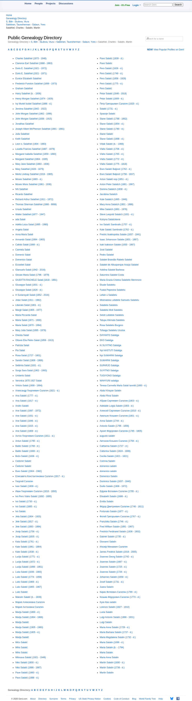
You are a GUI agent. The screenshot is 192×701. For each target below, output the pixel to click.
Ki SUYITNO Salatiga (110, 345)
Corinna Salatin (107, 461)
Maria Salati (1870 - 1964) (28, 325)
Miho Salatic (21, 652)
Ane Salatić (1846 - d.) (26, 421)
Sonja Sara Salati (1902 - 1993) (31, 370)
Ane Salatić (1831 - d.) (26, 415)
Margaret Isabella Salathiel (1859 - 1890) (35, 154)
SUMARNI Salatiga (109, 360)
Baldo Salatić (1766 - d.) (27, 446)
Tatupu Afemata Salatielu (112, 320)
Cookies (107, 699)
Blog (134, 699)
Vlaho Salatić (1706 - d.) (112, 149)
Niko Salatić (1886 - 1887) (28, 667)
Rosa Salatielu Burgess (111, 325)
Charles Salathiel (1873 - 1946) (30, 58)
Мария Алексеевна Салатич (30, 602)
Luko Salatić (21, 592)
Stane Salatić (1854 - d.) (112, 124)
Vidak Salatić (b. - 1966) (112, 144)
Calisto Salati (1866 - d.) (27, 244)
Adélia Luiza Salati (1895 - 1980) (31, 224)
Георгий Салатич (24, 481)
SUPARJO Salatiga (109, 365)
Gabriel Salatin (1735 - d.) (112, 536)
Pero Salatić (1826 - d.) (111, 68)
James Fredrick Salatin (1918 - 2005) (118, 552)
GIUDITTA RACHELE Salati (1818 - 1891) (36, 280)
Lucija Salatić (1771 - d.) (27, 556)
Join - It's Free (122, 5)
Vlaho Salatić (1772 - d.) (112, 159)
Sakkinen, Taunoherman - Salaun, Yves (25, 24)
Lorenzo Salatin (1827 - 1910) (115, 607)
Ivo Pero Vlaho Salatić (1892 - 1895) (33, 496)
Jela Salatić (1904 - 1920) (28, 516)
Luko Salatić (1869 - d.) (27, 582)
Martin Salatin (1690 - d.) (112, 662)
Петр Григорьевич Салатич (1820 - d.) (119, 103)
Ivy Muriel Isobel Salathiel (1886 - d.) (33, 103)
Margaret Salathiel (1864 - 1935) (31, 159)
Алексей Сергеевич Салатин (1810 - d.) (120, 410)
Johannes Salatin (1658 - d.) (114, 577)
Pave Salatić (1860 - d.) (27, 672)
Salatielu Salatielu (109, 305)
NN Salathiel (21, 189)
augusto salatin (107, 436)
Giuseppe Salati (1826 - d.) (28, 290)
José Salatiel (106, 249)
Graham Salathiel (24, 88)
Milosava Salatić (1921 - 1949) (30, 657)
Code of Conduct (121, 699)
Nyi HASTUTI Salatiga (111, 350)
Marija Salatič (22, 637)
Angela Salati (22, 229)
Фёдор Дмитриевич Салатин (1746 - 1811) (122, 506)
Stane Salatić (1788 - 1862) (113, 118)
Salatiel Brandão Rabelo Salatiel (116, 259)
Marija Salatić (22, 622)
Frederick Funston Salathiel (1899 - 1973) (36, 83)
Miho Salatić (21, 647)
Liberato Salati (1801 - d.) (28, 305)
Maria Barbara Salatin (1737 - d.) (116, 632)
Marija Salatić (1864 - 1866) (29, 617)
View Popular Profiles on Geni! (165, 49)
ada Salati (20, 219)
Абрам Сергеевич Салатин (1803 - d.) (119, 400)
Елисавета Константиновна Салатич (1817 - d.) (39, 476)
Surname (54, 699)
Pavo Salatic (106, 63)
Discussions (66, 3)
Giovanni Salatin (108, 541)
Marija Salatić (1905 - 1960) (29, 627)
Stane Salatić (106, 134)
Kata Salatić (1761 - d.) (26, 541)
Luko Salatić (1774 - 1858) (28, 577)
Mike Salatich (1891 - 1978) (113, 209)
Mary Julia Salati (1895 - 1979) (30, 330)
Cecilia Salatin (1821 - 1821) (114, 456)
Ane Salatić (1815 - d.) (26, 426)
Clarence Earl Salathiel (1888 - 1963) (33, 63)
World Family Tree (147, 699)
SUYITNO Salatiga (109, 370)
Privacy (72, 699)
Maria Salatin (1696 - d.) (112, 642)
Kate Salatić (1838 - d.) (26, 552)
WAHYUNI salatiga (109, 380)
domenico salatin (108, 466)
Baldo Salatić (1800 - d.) (27, 451)
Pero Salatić (106, 88)
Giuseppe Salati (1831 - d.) (28, 285)
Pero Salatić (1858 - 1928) (113, 78)
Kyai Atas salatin (108, 602)
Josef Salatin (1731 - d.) (112, 582)
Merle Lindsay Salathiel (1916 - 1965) (34, 174)
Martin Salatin (106, 672)
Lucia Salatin (106, 612)
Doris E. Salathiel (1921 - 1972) (31, 68)
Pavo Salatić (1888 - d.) (27, 677)
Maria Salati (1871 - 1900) (28, 320)
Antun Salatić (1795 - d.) (27, 441)
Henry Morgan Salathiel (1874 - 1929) (34, 98)
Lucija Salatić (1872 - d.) (27, 561)
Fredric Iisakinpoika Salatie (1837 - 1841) (120, 234)
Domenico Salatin (108, 476)
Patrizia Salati (22, 345)
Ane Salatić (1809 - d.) (26, 431)
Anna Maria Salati (24, 234)
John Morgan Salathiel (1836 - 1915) (33, 118)
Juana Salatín (106, 587)
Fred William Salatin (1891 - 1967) (117, 526)
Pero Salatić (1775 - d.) (111, 83)
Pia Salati (20, 350)
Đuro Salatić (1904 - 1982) (28, 471)
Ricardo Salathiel (23, 194)
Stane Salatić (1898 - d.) (112, 139)
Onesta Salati (22, 335)
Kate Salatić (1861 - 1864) (28, 546)
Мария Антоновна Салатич (29, 607)
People (39, 3)
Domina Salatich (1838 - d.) (113, 189)
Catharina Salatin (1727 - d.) (114, 446)
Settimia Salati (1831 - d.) (28, 365)
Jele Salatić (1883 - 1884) (28, 526)
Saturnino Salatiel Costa (112, 275)
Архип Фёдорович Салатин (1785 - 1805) (121, 431)
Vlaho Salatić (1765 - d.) (112, 154)
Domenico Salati (23, 259)
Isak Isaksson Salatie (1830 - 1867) (117, 244)
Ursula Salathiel (23, 209)
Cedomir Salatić (23, 461)
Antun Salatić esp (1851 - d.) (114, 179)
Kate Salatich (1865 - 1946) (113, 199)
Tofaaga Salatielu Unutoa (112, 330)
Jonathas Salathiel (24, 124)
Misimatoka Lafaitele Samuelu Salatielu (119, 300)
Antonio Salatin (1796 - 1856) (114, 426)
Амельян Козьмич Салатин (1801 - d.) (119, 415)
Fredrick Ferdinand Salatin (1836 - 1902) (120, 531)
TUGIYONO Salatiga (110, 375)
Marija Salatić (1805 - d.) (27, 632)
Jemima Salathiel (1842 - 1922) (31, 108)
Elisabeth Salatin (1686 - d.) (114, 496)
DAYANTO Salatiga (109, 335)
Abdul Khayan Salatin (110, 390)
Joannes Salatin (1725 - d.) (113, 567)
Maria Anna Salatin (109, 657)
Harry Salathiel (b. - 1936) (28, 93)
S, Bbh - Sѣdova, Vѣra (17, 21)
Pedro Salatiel (107, 254)
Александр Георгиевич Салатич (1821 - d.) (37, 390)
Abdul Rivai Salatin (109, 395)
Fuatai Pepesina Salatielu (112, 290)
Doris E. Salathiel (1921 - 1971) (31, 73)
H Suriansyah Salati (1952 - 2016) (32, 295)
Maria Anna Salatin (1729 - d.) (115, 627)
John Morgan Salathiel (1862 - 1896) (33, 113)
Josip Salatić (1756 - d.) (27, 531)
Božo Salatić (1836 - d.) (27, 456)
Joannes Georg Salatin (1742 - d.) (117, 556)
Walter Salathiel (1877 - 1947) (30, 214)
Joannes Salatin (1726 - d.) (113, 572)
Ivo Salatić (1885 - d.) (26, 506)
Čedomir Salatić (23, 466)
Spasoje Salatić (107, 113)
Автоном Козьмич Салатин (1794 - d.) (119, 441)
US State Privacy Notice (89, 699)
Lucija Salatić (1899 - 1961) (29, 567)
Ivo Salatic (20, 511)
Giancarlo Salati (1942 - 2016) (30, 269)
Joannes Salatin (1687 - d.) (113, 561)
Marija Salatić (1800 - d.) (27, 612)
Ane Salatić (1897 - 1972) (28, 410)
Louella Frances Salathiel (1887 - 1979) (35, 149)
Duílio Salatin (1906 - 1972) (113, 486)
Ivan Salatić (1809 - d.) (26, 486)
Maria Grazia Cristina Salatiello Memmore (120, 280)
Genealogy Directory (16, 18)
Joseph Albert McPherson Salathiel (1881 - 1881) (39, 129)
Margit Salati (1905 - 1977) (28, 310)
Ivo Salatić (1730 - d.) (26, 501)
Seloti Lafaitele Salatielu (112, 315)
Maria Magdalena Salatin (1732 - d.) (118, 637)
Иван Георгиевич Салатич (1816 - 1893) (36, 491)
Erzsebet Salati (23, 264)
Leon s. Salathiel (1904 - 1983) (30, 144)
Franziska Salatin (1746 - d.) (114, 521)
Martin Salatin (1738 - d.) (112, 667)
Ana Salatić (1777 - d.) (26, 395)
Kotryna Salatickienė (110, 219)
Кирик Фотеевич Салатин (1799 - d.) (118, 592)
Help (161, 699)
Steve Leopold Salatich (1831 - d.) (117, 214)
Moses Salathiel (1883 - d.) (28, 179)
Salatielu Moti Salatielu (111, 310)
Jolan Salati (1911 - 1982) (28, 300)
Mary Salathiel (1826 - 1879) (29, 169)
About (33, 699)
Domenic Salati (23, 254)
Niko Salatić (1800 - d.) (26, 662)
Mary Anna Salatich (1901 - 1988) (116, 204)
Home (28, 3)
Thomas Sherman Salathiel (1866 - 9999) (36, 204)
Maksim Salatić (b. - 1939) (28, 597)
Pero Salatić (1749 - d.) (111, 73)
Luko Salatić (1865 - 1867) (28, 587)
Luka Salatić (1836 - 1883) (28, 572)
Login (136, 5)
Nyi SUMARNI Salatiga (111, 355)
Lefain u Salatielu (108, 295)
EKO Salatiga (106, 340)
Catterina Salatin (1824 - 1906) (115, 451)
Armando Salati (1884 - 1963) (30, 239)
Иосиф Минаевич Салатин (114, 546)
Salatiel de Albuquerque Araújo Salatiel (119, 264)
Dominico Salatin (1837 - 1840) (115, 481)
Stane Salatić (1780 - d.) (112, 129)
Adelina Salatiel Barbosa (112, 269)
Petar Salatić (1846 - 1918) (113, 93)
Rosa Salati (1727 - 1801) (28, 355)
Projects (51, 3)
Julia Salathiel (22, 134)
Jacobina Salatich (108, 194)
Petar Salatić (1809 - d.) (112, 98)
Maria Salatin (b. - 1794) (112, 647)
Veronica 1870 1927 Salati (28, 380)
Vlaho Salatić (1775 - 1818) (113, 164)
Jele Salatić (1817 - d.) (26, 521)
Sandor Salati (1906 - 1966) (29, 360)
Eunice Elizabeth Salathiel (28, 78)
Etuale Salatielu (107, 285)
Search (178, 4)
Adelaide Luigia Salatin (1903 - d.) (117, 406)
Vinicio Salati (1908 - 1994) (28, 385)
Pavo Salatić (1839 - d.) (111, 58)
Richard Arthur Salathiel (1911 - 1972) (34, 199)
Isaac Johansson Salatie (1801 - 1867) (119, 239)
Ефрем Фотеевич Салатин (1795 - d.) (119, 491)
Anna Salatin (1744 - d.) (112, 421)
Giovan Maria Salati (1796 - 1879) (32, 275)
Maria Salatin (106, 652)
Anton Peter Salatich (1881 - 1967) (117, 184)
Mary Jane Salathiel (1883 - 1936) (32, 164)
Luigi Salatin (106, 622)
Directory (42, 699)
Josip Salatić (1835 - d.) (27, 536)
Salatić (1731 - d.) (109, 108)
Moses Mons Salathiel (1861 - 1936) (33, 184)
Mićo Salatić (21, 642)
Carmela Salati (22, 249)
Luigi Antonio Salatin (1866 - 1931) (117, 617)
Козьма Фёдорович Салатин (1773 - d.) (120, 597)
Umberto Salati (22, 375)
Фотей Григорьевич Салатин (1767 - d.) (120, 516)
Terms (63, 699)
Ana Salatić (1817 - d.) (26, 400)
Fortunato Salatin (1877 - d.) (114, 511)
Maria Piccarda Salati (26, 315)
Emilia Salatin (106, 501)
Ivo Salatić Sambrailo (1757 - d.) (116, 224)
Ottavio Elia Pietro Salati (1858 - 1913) (34, 340)
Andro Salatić (22, 406)
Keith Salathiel (22, 139)
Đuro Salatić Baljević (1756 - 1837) (117, 174)
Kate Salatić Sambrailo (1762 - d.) (117, 229)
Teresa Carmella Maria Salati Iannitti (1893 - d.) (123, 385)
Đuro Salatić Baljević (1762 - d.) (115, 169)
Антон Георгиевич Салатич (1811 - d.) (35, 436)
